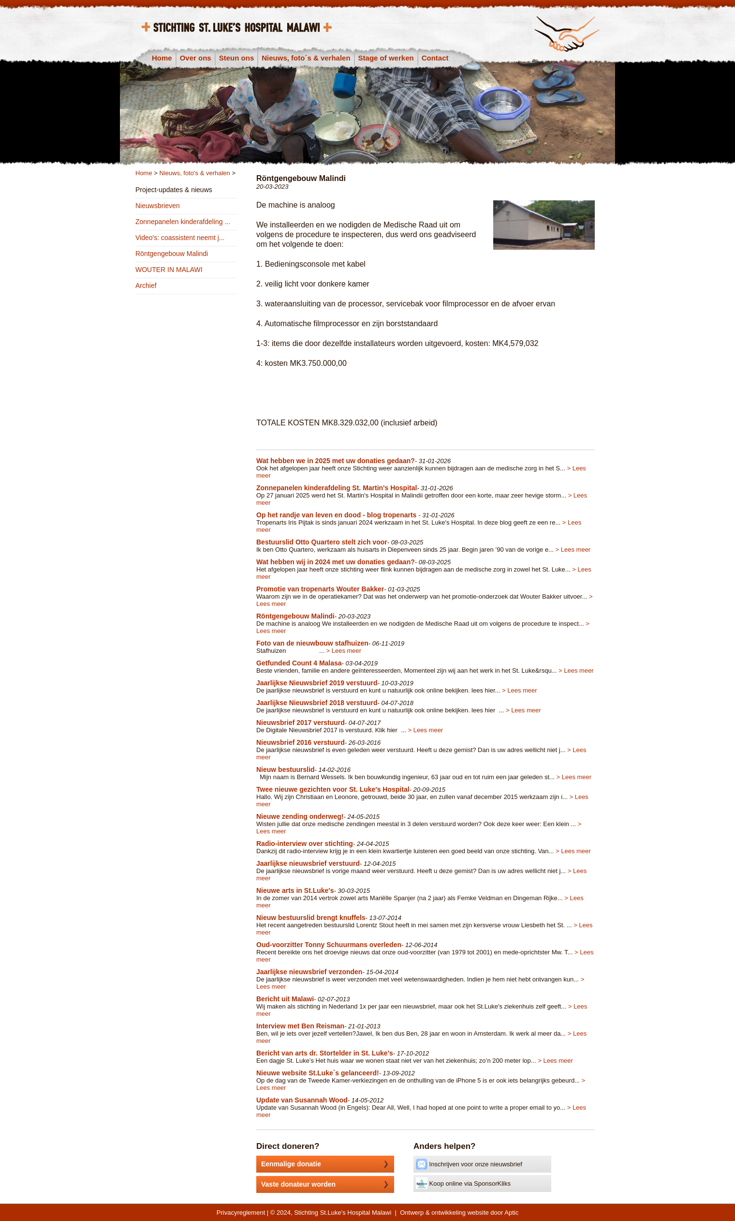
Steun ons (236, 58)
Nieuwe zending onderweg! (299, 816)
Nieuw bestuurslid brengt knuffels (311, 917)
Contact (435, 58)
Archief (146, 285)
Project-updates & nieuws (173, 190)
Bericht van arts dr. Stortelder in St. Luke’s (324, 1053)
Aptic (511, 1212)
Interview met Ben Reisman (300, 1026)
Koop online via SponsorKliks (463, 1183)
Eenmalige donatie (327, 1164)
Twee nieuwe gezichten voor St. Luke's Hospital (333, 789)
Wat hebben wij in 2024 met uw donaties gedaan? (335, 562)
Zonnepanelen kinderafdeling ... (182, 222)
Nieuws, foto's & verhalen (195, 173)
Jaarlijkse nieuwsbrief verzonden (309, 972)
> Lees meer (573, 549)
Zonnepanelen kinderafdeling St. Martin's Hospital (336, 488)
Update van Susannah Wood (302, 1100)
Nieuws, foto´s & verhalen (306, 58)
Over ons (195, 58)
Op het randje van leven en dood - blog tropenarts (337, 515)
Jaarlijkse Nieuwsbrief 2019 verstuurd (317, 683)
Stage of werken (386, 58)
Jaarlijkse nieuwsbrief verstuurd (308, 863)
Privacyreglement (241, 1212)
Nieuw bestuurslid (285, 769)
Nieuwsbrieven (157, 206)
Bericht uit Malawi (285, 999)
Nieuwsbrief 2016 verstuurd (300, 742)
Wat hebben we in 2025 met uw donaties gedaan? (335, 461)
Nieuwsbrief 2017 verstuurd (300, 722)
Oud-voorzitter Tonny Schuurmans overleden (328, 945)
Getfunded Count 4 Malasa (299, 663)
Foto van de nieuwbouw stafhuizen (312, 643)
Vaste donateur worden (327, 1184)
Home (162, 58)
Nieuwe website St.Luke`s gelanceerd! (317, 1073)
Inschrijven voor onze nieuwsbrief (469, 1164)
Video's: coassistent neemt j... (180, 237)
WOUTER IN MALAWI (169, 269)
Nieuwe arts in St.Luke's (295, 890)
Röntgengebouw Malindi (171, 253)
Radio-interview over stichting (304, 843)
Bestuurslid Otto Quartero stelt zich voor (321, 542)
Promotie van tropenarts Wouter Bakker (320, 589)
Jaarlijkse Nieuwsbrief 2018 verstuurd (317, 703)
